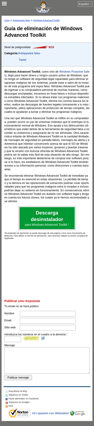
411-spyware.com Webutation (50, 418)
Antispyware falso (21, 20)
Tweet (22, 59)
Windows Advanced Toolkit (46, 20)
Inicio (7, 20)
